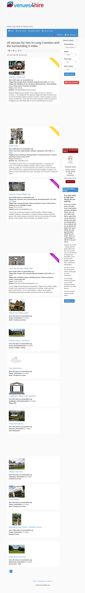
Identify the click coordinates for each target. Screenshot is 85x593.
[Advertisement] (62, 13)
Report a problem (71, 82)
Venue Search (21, 31)
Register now (69, 301)
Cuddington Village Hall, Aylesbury (22, 396)
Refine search (69, 74)
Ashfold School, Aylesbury (19, 341)
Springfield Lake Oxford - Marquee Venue (25, 527)
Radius (66, 51)
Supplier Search (34, 31)
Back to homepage (38, 581)
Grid (15, 50)
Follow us (58, 35)
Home (11, 31)
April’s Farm (13, 146)
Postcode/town (69, 44)
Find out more (70, 181)
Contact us (49, 581)
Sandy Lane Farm (16, 472)
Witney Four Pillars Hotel (18, 313)
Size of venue (68, 66)
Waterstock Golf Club (17, 557)
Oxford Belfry (14, 499)
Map (20, 50)
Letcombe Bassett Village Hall (20, 268)
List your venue (47, 31)
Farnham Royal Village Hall (19, 194)
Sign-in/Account (70, 35)
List (10, 50)
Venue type (67, 59)
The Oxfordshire (15, 368)
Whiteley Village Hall (17, 77)
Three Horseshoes (16, 424)
